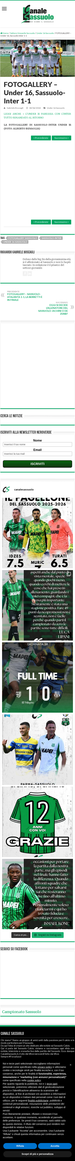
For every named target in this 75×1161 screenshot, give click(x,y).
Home (4, 33)
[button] (70, 1065)
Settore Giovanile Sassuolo (22, 33)
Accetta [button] (55, 1146)
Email (37, 427)
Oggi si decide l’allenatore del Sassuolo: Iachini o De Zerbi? (50, 286)
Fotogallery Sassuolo (22, 215)
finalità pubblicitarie (38, 1100)
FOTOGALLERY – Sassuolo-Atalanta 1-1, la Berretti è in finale (24, 273)
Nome (37, 418)
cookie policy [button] (34, 1080)
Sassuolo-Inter (51, 215)
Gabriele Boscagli (15, 108)
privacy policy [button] (45, 1067)
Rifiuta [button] (20, 1146)
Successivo (61, 138)
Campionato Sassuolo (21, 989)
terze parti (52, 1083)
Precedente (41, 138)
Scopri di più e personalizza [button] (37, 1154)
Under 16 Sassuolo (45, 33)
